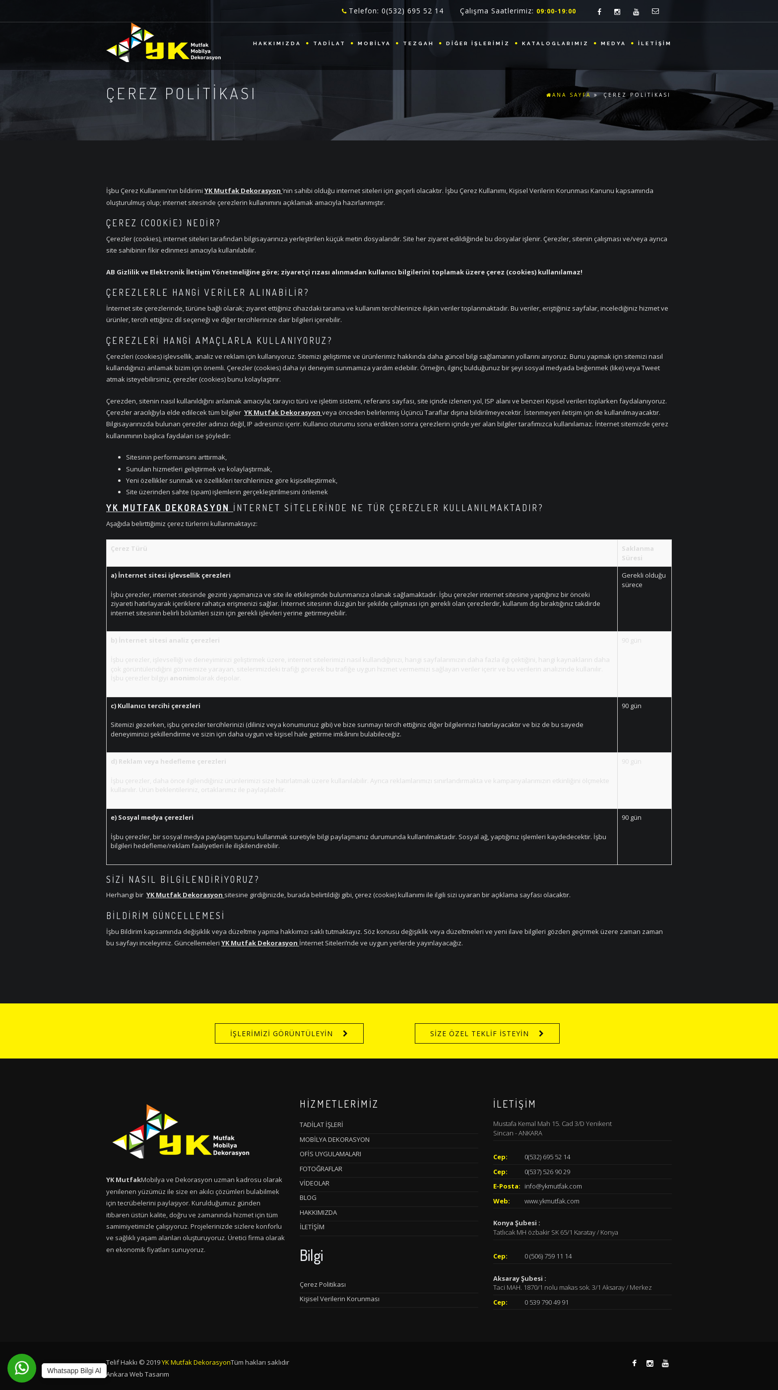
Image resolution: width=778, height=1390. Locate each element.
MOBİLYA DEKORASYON (335, 1139)
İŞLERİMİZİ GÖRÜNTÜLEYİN (281, 1033)
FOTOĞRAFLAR (321, 1168)
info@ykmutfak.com (553, 1186)
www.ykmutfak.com (552, 1200)
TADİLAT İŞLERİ (321, 1124)
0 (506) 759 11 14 (548, 1256)
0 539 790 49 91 (546, 1302)
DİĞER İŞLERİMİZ (478, 43)
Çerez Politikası (323, 1284)
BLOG (308, 1197)
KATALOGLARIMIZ (555, 43)
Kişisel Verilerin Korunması (340, 1298)
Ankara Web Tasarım (137, 1374)
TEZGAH (418, 43)
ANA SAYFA (568, 94)
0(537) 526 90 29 (547, 1171)
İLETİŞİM (655, 43)
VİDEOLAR (314, 1183)
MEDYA (613, 43)
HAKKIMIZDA (277, 43)
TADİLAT (329, 43)
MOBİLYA (374, 43)
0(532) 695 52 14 (547, 1156)
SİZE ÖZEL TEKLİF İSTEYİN (479, 1033)
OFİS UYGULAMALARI (330, 1153)
